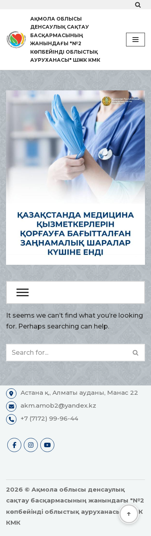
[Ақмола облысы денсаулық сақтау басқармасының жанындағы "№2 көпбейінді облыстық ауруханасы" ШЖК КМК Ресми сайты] (60, 39)
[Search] (138, 5)
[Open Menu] (75, 292)
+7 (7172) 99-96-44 (49, 418)
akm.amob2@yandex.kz (58, 405)
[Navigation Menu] (135, 39)
